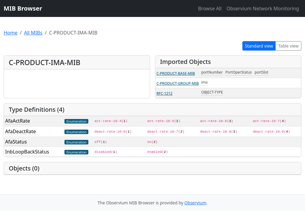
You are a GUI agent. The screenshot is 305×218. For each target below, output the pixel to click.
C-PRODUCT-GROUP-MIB (177, 83)
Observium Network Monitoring (262, 8)
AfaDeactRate (20, 131)
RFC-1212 (164, 93)
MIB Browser (23, 8)
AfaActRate (17, 120)
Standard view (259, 46)
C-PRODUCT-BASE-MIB (175, 73)
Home (11, 32)
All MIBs (33, 32)
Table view (288, 46)
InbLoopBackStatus (27, 151)
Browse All (209, 8)
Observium (195, 203)
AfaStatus (16, 141)
